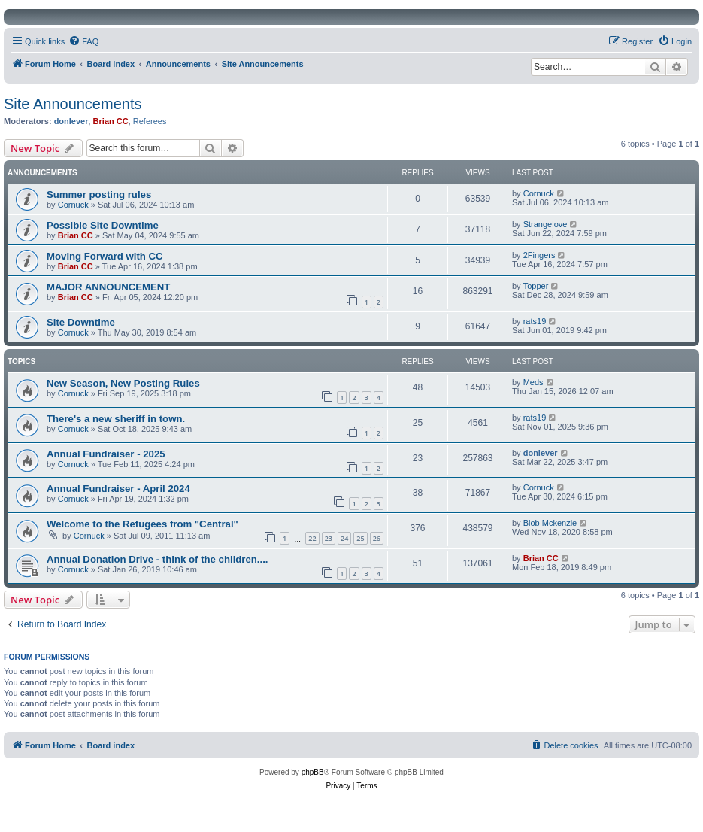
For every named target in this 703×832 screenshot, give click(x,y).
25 (360, 538)
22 (312, 538)
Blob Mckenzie (550, 522)
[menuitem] (83, 41)
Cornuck (73, 204)
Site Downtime (81, 322)
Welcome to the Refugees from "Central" (142, 524)
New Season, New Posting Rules (123, 383)
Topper (536, 285)
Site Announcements (72, 104)
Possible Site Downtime (103, 225)
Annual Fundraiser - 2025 (106, 454)
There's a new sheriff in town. (116, 418)
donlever (71, 121)
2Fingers (539, 255)
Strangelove (545, 224)
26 (376, 538)
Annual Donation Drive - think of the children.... (157, 559)
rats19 (535, 321)
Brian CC (111, 121)
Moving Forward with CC (105, 256)
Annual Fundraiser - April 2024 (118, 488)
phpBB (313, 772)
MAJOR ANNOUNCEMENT (108, 287)
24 (344, 538)
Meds (533, 382)
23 (328, 538)
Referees (150, 121)
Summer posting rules (99, 194)
